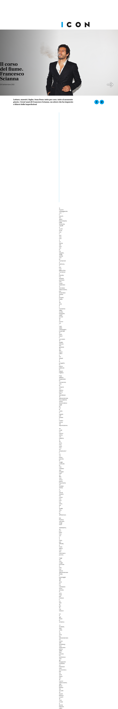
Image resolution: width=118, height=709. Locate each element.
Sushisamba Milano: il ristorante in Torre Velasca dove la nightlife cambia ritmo (90, 575)
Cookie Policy (54, 696)
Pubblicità (75, 696)
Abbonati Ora (83, 658)
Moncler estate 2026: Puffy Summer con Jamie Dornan (25, 574)
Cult (48, 567)
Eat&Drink (81, 567)
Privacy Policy (44, 696)
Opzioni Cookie (65, 696)
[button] (110, 84)
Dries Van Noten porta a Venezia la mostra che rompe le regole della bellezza (59, 575)
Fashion (18, 567)
